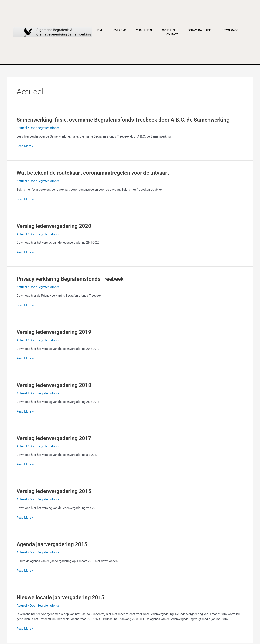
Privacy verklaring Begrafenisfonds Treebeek (70, 279)
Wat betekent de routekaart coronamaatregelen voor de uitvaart (93, 173)
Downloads (230, 30)
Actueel (22, 128)
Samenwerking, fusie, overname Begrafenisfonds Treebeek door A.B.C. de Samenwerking (123, 120)
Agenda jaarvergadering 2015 (52, 544)
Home (99, 30)
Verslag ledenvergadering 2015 (54, 491)
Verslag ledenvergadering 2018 (54, 385)
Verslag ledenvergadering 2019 (54, 332)
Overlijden (169, 30)
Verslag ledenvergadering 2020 (54, 226)
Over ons (119, 30)
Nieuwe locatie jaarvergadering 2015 (60, 597)
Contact (172, 34)
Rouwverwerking (200, 30)
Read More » (25, 146)
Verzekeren (144, 30)
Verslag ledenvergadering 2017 (54, 438)
